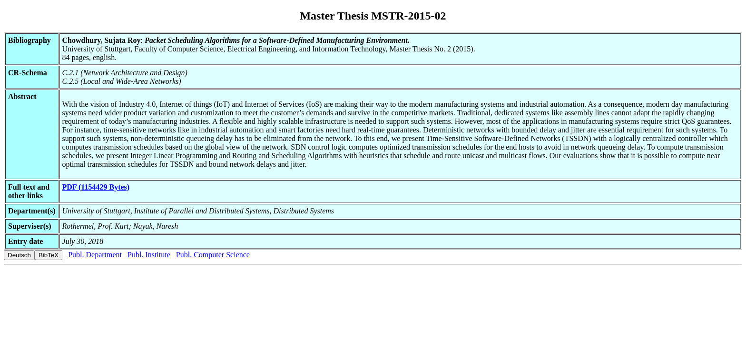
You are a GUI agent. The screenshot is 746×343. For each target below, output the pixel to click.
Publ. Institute (149, 255)
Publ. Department (95, 255)
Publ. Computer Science (213, 255)
